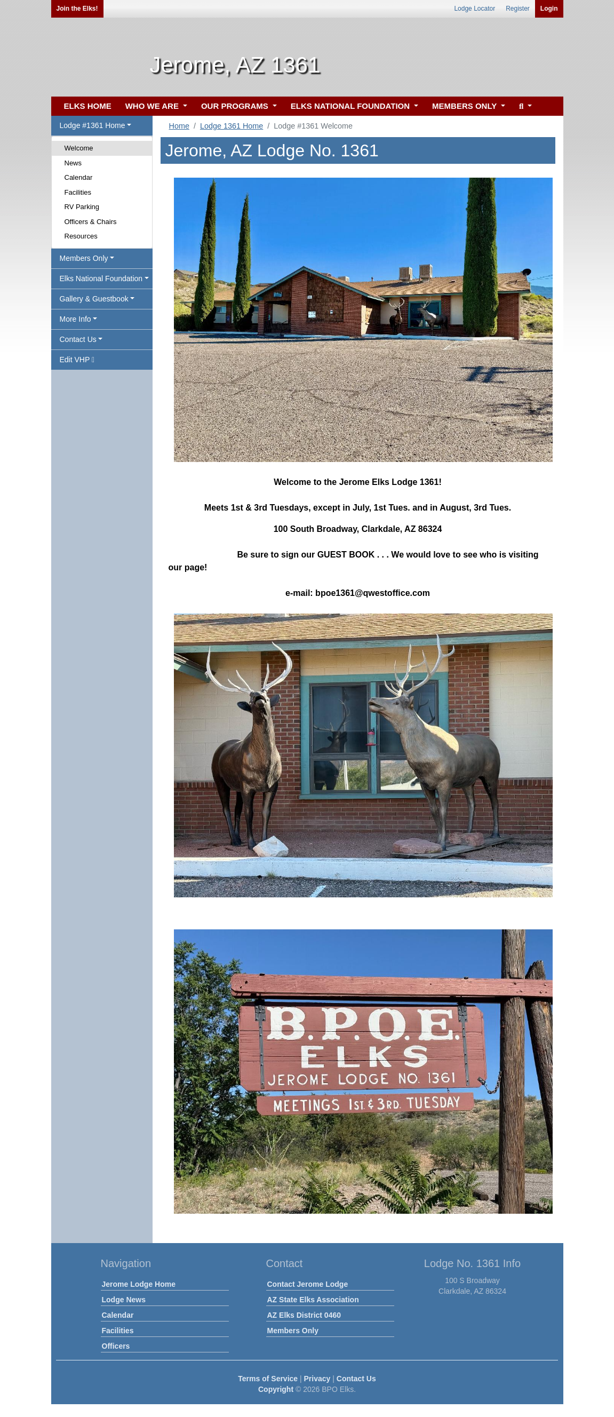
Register (518, 8)
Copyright (275, 1389)
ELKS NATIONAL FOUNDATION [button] (351, 105)
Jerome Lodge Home (139, 1284)
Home (179, 126)
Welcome (79, 148)
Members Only (292, 1330)
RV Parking (82, 207)
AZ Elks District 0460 (304, 1315)
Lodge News (124, 1299)
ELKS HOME (87, 105)
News (73, 163)
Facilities (78, 192)
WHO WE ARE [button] (153, 105)
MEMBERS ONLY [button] (465, 105)
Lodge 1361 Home (231, 126)
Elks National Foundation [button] (101, 278)
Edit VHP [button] (77, 359)
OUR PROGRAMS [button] (235, 105)
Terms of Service (268, 1378)
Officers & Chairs (91, 222)
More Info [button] (75, 319)
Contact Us (356, 1378)
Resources (81, 236)
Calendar (79, 177)
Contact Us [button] (78, 339)
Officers (116, 1346)
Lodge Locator (474, 8)
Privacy (317, 1378)
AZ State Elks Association (313, 1299)
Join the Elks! (77, 8)
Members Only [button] (84, 258)
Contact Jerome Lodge (307, 1284)
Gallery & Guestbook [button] (94, 298)
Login (549, 8)
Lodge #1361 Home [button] (92, 125)
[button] (524, 106)
